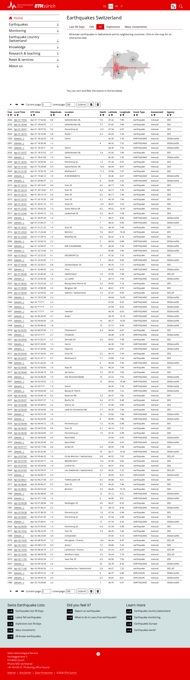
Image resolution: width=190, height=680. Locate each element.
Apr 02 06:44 (20, 423)
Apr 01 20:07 (20, 129)
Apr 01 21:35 (20, 171)
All (100, 27)
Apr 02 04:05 (20, 367)
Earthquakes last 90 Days (30, 611)
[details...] (19, 138)
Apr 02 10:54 (20, 549)
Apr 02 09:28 (20, 503)
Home (16, 18)
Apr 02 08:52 (20, 489)
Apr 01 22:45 (20, 213)
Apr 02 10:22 (20, 531)
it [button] (122, 6)
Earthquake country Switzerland (34, 39)
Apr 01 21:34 (20, 166)
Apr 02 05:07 (20, 400)
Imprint (11, 672)
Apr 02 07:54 (20, 465)
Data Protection (44, 672)
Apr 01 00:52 (20, 283)
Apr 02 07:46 (20, 456)
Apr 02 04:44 (20, 372)
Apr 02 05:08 (20, 404)
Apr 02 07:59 (20, 470)
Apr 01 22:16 (20, 199)
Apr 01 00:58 (20, 288)
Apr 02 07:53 (20, 460)
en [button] (110, 6)
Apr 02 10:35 (20, 540)
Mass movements (136, 27)
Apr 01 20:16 (20, 134)
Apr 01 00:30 (20, 264)
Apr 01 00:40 (20, 274)
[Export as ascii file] (97, 104)
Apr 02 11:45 (20, 568)
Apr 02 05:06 (20, 395)
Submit (82, 104)
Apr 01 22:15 (20, 194)
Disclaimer (25, 672)
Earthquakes (34, 24)
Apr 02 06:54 (20, 433)
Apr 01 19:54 (20, 119)
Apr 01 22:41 (20, 204)
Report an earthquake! (87, 611)
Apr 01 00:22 (20, 255)
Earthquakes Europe (145, 623)
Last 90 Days (77, 27)
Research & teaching (34, 53)
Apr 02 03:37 (20, 358)
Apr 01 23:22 (20, 232)
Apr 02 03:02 (20, 339)
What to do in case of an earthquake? (96, 617)
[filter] (10, 115)
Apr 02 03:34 (20, 353)
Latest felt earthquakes (28, 617)
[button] (20, 5)
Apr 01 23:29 (20, 236)
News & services (34, 59)
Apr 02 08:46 (20, 484)
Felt (92, 27)
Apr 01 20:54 (20, 161)
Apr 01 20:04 (20, 124)
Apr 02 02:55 (20, 330)
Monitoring (34, 30)
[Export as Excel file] (91, 104)
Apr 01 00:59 (20, 292)
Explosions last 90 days (28, 623)
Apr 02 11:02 (20, 559)
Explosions (113, 27)
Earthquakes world (144, 630)
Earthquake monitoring (147, 617)
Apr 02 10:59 (20, 554)
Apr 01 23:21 (20, 227)
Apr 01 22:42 (20, 208)
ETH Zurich (70, 672)
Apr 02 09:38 (20, 512)
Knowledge (34, 47)
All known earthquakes (28, 636)
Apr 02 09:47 (20, 517)
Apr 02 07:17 (20, 446)
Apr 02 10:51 (20, 545)
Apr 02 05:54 (20, 409)
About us (34, 66)
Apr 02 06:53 (20, 428)
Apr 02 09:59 (20, 526)
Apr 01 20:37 (20, 152)
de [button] (104, 6)
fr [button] (116, 6)
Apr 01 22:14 (20, 185)
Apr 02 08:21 (20, 479)
